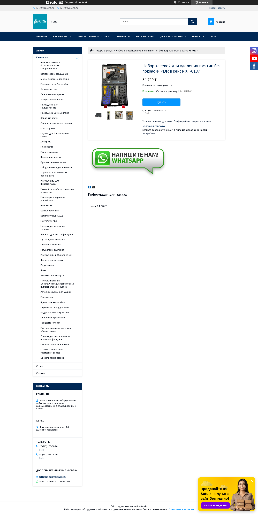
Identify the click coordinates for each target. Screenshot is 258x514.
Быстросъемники (50, 210)
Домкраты (46, 141)
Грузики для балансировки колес (55, 135)
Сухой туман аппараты (53, 239)
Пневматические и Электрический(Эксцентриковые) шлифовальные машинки (58, 283)
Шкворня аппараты (51, 157)
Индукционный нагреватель (55, 312)
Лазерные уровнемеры (53, 99)
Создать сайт (71, 2)
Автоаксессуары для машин (56, 292)
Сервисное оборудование (55, 307)
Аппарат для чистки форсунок (57, 234)
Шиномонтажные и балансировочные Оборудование (50, 65)
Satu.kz (143, 506)
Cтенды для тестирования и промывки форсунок (56, 338)
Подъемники (47, 265)
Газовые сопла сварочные (55, 344)
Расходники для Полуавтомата (49, 106)
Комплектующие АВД (52, 215)
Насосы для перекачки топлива (53, 228)
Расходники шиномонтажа (55, 113)
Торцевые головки (50, 322)
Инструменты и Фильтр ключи (56, 255)
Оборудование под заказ (94, 36)
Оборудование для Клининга (56, 167)
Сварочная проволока (53, 317)
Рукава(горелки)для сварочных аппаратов (57, 190)
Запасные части (49, 118)
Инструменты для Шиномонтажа (50, 182)
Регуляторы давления (52, 250)
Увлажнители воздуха (52, 275)
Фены (43, 270)
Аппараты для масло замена (56, 123)
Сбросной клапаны (51, 244)
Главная (41, 36)
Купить (161, 102)
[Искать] (192, 21)
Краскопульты (48, 128)
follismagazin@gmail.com (52, 476)
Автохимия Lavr (49, 89)
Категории (60, 36)
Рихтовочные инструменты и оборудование (56, 329)
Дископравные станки (52, 358)
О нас (39, 366)
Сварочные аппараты (52, 94)
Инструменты (48, 297)
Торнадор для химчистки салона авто (54, 174)
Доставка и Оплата (173, 36)
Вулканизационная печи (53, 162)
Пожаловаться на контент (181, 509)
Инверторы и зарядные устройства (53, 199)
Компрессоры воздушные (54, 74)
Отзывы (40, 373)
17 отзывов (183, 2)
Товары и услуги (104, 50)
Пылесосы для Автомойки (54, 84)
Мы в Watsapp (145, 36)
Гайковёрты (47, 146)
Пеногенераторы (49, 152)
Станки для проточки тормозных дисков (52, 351)
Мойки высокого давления (55, 79)
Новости (198, 36)
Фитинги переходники (52, 260)
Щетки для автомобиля (53, 302)
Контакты (123, 36)
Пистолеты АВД (49, 221)
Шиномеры (46, 205)
